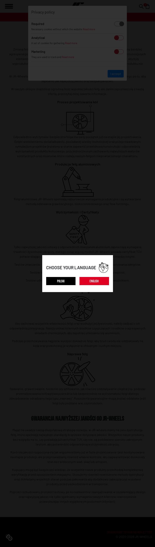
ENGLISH (94, 281)
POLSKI (60, 281)
